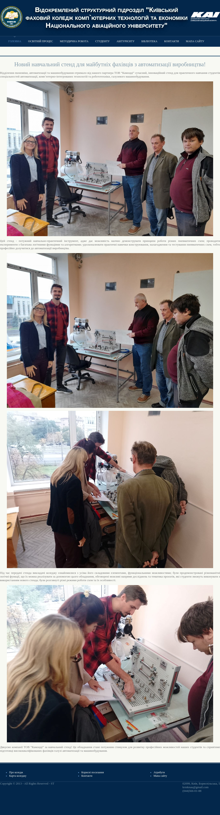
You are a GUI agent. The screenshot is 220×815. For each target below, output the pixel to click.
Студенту (102, 41)
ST (52, 783)
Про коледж (16, 772)
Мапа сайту (195, 41)
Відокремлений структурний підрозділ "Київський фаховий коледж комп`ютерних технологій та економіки (107, 13)
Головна (14, 41)
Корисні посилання (92, 772)
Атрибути (159, 772)
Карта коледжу (17, 775)
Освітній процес (40, 41)
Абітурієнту (125, 41)
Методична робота (74, 41)
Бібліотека (149, 41)
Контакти (171, 41)
